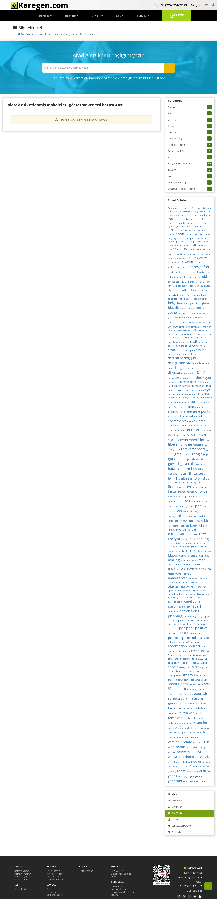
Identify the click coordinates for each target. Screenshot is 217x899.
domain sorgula (175, 390)
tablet (190, 703)
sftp (189, 667)
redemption (177, 646)
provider (201, 638)
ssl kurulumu (198, 689)
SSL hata (175, 688)
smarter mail (202, 675)
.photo (193, 238)
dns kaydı (203, 377)
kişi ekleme (173, 525)
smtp (170, 679)
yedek (172, 776)
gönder (187, 454)
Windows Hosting (190, 182)
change (198, 317)
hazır (186, 468)
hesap (196, 468)
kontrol (196, 525)
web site (190, 747)
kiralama (199, 520)
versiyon (197, 742)
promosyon (194, 633)
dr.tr (180, 397)
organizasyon (198, 590)
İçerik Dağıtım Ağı (189, 482)
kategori (178, 520)
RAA (187, 642)
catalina (181, 312)
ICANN (171, 482)
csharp (188, 350)
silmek (184, 671)
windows (195, 761)
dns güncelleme (187, 378)
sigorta (203, 667)
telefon (200, 708)
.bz (187, 219)
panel (187, 601)
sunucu (174, 698)
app (178, 281)
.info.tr (202, 226)
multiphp (175, 568)
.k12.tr (171, 229)
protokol (189, 637)
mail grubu (204, 555)
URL (190, 732)
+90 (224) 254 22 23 (171, 5)
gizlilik (171, 454)
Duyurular (175, 806)
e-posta (190, 407)
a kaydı (187, 262)
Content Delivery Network (180, 330)
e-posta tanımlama (188, 411)
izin (179, 510)
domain (184, 382)
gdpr (170, 449)
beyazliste (182, 303)
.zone (185, 258)
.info (196, 226)
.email (190, 223)
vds (202, 732)
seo (188, 662)
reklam (171, 651)
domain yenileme (192, 390)
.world (171, 258)
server (173, 667)
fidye (201, 435)
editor (190, 421)
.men (198, 229)
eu (201, 430)
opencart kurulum (176, 590)
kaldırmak (187, 516)
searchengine (189, 658)
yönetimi (175, 780)
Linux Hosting (190, 138)
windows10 (185, 766)
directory (175, 372)
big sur (191, 303)
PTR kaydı (172, 642)
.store (170, 245)
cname (195, 322)
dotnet (200, 394)
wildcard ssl (181, 761)
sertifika (201, 662)
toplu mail (186, 723)
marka (183, 560)
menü (203, 560)
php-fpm (180, 620)
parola (173, 606)
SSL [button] (118, 16)
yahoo (171, 771)
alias (193, 272)
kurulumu (176, 534)
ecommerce (177, 421)
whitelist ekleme (181, 756)
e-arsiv (183, 402)
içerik (177, 482)
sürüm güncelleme (185, 700)
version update (180, 742)
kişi (206, 520)
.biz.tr (177, 219)
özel (191, 594)
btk (188, 308)
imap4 (195, 486)
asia (175, 285)
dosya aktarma (189, 394)
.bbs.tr (207, 215)
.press (200, 238)
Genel (190, 126)
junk (178, 515)
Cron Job (180, 350)
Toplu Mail (190, 170)
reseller (198, 651)
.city (196, 219)
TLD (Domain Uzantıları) (190, 164)
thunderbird (189, 718)
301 (175, 262)
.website (197, 254)
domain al (196, 382)
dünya (186, 397)
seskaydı (183, 667)
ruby (198, 655)
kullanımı (177, 529)
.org (170, 238)
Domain (190, 107)
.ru (187, 241)
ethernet (182, 430)
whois (204, 756)
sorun (180, 679)
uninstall (172, 732)
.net (196, 234)
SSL (190, 157)
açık (203, 262)
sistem (198, 671)
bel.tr (204, 298)
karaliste (202, 516)
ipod (197, 506)
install (172, 491)
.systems (178, 245)
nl (201, 578)
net (189, 578)
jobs (195, 511)
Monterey (190, 564)
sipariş (191, 671)
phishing (175, 616)
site (203, 671)
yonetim (199, 776)
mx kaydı (203, 568)
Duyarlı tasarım (197, 397)
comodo (173, 326)
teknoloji (190, 708)
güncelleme (177, 458)
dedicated (175, 358)
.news (207, 234)
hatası (179, 469)
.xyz (180, 258)
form (185, 444)
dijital (195, 368)
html (171, 478)
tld (202, 718)
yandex (180, 771)
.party (182, 238)
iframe (173, 486)
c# (203, 308)
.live (189, 229)
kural (184, 529)
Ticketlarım (175, 800)
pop (182, 628)
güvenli (174, 463)
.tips (200, 245)
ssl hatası (186, 689)
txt (176, 727)
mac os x (207, 550)
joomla (203, 510)
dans (185, 354)
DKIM (201, 372)
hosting (173, 473)
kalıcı (195, 516)
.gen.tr (197, 223)
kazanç (191, 520)
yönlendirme (188, 781)
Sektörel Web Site (190, 151)
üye (197, 732)
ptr (208, 637)
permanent (173, 611)
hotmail (184, 473)
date (191, 354)
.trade (180, 249)
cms (188, 322)
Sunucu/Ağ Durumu (180, 825)
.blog (182, 219)
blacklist (174, 307)
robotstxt (191, 655)
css (198, 349)
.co (205, 219)
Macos (173, 555)
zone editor (204, 781)
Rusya (204, 655)
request (179, 651)
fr (202, 444)
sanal (170, 658)
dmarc (171, 378)
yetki (192, 776)
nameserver (177, 578)
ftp (206, 444)
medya (194, 560)
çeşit (205, 312)
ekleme (199, 421)
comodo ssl (184, 326)
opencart (202, 586)
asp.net (185, 285)
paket (179, 601)
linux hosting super (189, 546)
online (194, 586)
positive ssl (173, 633)
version (195, 737)
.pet (187, 238)
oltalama (203, 582)
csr (193, 350)
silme (177, 671)
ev (204, 430)
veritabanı (184, 737)
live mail (202, 546)
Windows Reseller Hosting (190, 189)
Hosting (190, 132)
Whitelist (194, 751)
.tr (174, 249)
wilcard (171, 761)
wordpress (205, 767)
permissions (189, 611)
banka (204, 290)
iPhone (193, 501)
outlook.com (182, 594)
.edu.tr (184, 223)
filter (171, 444)
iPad (185, 501)
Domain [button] (44, 16)
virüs (206, 742)
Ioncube (200, 491)
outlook (171, 594)
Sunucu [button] (142, 16)
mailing (174, 560)
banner (185, 294)
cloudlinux (176, 322)
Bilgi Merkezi (176, 813)
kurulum (192, 529)
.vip (204, 249)
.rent (183, 241)
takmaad (197, 703)
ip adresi (180, 496)
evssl (190, 434)
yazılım (204, 771)
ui (205, 728)
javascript (187, 511)
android (200, 276)
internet (190, 491)
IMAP (189, 486)
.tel (189, 245)
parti (181, 606)
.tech (185, 245)
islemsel (172, 511)
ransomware (196, 642)
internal (181, 491)
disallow (187, 373)
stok (180, 694)
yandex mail (192, 771)
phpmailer (190, 620)
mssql (198, 564)
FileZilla (203, 439)
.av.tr (200, 215)
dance (180, 354)
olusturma (176, 586)
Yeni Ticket (175, 832)
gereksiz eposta (193, 449)
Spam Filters (178, 684)
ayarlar (173, 289)
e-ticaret (195, 416)
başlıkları (188, 298)
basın (181, 298)
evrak (172, 434)
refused (204, 646)
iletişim (182, 486)
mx (196, 568)
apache (171, 281)
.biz (170, 219)
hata (171, 468)
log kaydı (183, 550)
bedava (197, 298)
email (171, 425)
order (188, 590)
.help (183, 226)
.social (198, 241)
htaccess (198, 473)
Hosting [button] (70, 16)
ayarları (186, 289)
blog (184, 308)
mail (181, 555)
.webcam (187, 254)
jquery (171, 516)
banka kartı (173, 294)
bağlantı (196, 290)
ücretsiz (186, 727)
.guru (177, 226)
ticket (198, 718)
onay (187, 586)
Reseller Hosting (190, 145)
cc (187, 312)
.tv (185, 249)
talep (204, 703)
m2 (193, 550)
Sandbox (178, 658)
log (176, 550)
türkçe (171, 728)
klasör (182, 525)
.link (185, 229)
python (181, 642)
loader (171, 550)
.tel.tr (194, 245)
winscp (197, 766)
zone (195, 781)
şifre (195, 667)
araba (193, 281)
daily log (172, 354)
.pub (178, 241)
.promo (171, 241)
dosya (205, 390)
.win (203, 254)
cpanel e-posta (179, 334)
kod (187, 525)
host (204, 469)
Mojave (181, 564)
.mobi (204, 229)
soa (175, 679)
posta (183, 633)
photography (195, 616)
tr (192, 723)
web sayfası (177, 747)
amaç (176, 277)
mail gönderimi (190, 555)
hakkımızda (199, 464)
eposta (204, 425)
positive (201, 628)
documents (173, 382)
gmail (178, 454)
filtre (179, 444)
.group (171, 226)
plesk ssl (181, 624)
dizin (194, 373)
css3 (204, 349)
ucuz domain (198, 728)
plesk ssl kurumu (194, 624)
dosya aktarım (175, 394)
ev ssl (208, 430)
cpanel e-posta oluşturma (199, 334)
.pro (205, 238)
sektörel (201, 659)
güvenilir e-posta (195, 459)
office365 (193, 582)
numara (184, 582)
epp (170, 430)
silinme (171, 671)
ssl (211, 684)
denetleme (203, 363)
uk (207, 728)
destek (188, 368)
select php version (176, 662)
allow (207, 272)
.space (205, 241)
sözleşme (195, 679)
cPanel (197, 330)
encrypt (196, 425)
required (187, 651)
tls (206, 718)
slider (179, 675)
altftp (170, 277)
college (202, 322)
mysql (187, 573)
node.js (206, 578)
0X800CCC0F (201, 258)
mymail (178, 573)
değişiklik (191, 358)
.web (171, 253)
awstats (207, 285)
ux (194, 732)
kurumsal (189, 534)
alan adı (184, 271)
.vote (209, 249)
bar (193, 294)
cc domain (193, 312)
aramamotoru (203, 281)
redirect (194, 646)
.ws (176, 258)
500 (179, 262)
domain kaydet (181, 386)
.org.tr (175, 238)
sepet (193, 662)
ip (174, 496)
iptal (204, 506)
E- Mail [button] (96, 16)
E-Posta (190, 113)
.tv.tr (190, 249)
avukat (200, 285)
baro (198, 294)
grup (205, 454)
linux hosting (198, 539)
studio (186, 694)
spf (206, 684)
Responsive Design (177, 655)
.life (180, 229)
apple (184, 281)
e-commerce (197, 401)
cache (172, 312)
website (181, 752)
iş (208, 506)
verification (173, 737)
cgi (193, 317)
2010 (170, 262)
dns (177, 378)
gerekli (176, 449)
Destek (176, 16)
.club (201, 219)
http (196, 478)
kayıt (185, 520)
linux (184, 539)
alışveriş (200, 272)
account (197, 262)
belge (172, 302)
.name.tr (189, 234)
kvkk (196, 534)
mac (198, 550)
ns (179, 582)
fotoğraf (197, 444)
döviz (207, 394)
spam (204, 679)
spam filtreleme (195, 684)
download (173, 397)
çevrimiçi (179, 317)
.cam (191, 219)
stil (176, 694)
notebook (172, 582)
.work (208, 254)
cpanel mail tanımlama (196, 345)
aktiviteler (172, 272)
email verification (183, 425)
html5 (181, 478)
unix (178, 732)
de (195, 354)
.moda (171, 234)
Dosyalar (174, 819)
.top (170, 249)
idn (199, 482)
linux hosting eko (176, 543)
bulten (195, 307)
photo (186, 616)
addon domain (175, 267)
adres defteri (200, 266)
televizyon (186, 713)
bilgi (197, 303)
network (195, 578)
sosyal (187, 679)
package (172, 601)
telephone (173, 713)
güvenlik (187, 463)
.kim (176, 229)
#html (191, 258)
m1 (189, 550)
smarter (188, 675)
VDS (190, 176)
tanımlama (176, 708)
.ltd (193, 229)
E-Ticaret (190, 120)
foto (190, 444)
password (189, 606)
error (174, 430)
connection (205, 326)
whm (197, 757)
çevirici (171, 317)
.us (194, 249)
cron (171, 349)
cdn (201, 312)
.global (204, 223)
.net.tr (201, 234)
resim (208, 651)
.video (199, 249)
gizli (208, 449)
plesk (198, 620)
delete (195, 363)
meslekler (172, 564)
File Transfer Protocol (186, 439)
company (195, 326)
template (175, 717)
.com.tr (176, 223)
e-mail (179, 406)
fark (196, 435)
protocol (174, 637)
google (197, 454)
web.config (199, 747)
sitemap (172, 675)
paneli (197, 601)
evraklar (181, 435)
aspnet (193, 285)
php (205, 616)
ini (205, 486)
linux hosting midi (193, 543)
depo (170, 368)
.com (170, 223)
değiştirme (176, 363)
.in (192, 226)
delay (188, 363)
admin (186, 267)
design (179, 367)
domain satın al (201, 386)
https (204, 478)
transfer (201, 722)
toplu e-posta (174, 723)
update (184, 732)
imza (201, 486)
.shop (192, 241)
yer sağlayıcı (184, 776)
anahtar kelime (187, 277)
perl (197, 606)
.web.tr (179, 254)
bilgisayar (204, 303)
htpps (189, 478)
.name (180, 234)
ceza (187, 317)
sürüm (186, 698)
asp (179, 285)
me (188, 560)
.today (205, 245)
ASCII (170, 285)
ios (170, 496)
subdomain (199, 693)
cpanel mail (188, 341)
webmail (172, 752)
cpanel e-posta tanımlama (180, 337)
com (209, 322)
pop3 (190, 628)
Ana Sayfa (26, 34)
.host (188, 226)
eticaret (193, 429)
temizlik (198, 713)
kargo (170, 520)
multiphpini (189, 568)
